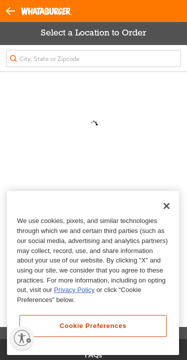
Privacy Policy (74, 290)
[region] (93, 273)
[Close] (167, 206)
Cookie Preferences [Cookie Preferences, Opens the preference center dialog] (92, 326)
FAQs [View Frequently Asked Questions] (93, 355)
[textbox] (93, 58)
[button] (13, 10)
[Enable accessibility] (22, 338)
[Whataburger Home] (46, 11)
